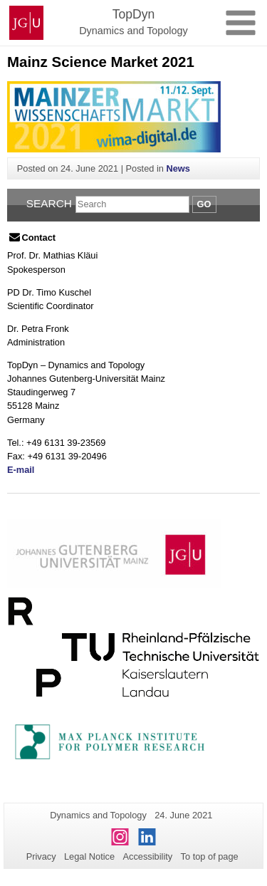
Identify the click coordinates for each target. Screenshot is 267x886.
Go (204, 204)
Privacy (41, 856)
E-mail (20, 469)
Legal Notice (89, 856)
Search (49, 203)
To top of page (210, 856)
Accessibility (148, 856)
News (177, 168)
